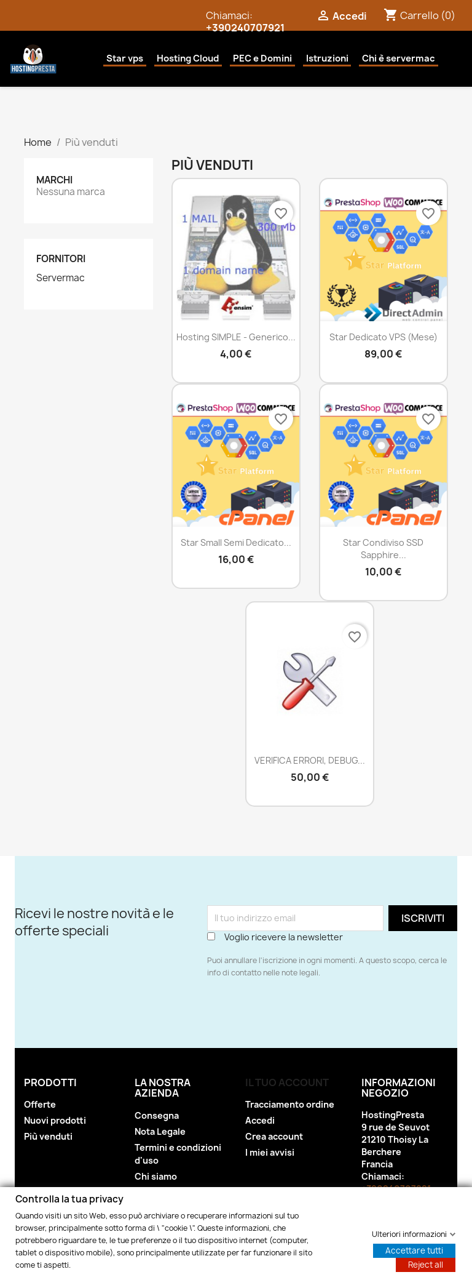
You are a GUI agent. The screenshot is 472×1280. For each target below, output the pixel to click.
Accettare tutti (414, 1249)
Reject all (425, 1264)
